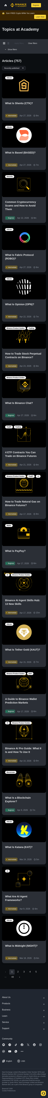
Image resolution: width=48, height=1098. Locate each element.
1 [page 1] (12, 972)
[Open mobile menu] (44, 5)
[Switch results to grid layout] (4, 43)
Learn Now (40, 17)
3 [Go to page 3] (24, 972)
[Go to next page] (20, 977)
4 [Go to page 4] (30, 972)
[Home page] (18, 5)
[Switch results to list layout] (8, 43)
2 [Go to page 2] (18, 972)
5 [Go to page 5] (36, 972)
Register (36, 5)
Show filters (10, 49)
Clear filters (32, 43)
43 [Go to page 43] (12, 977)
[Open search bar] (28, 5)
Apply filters (19, 43)
